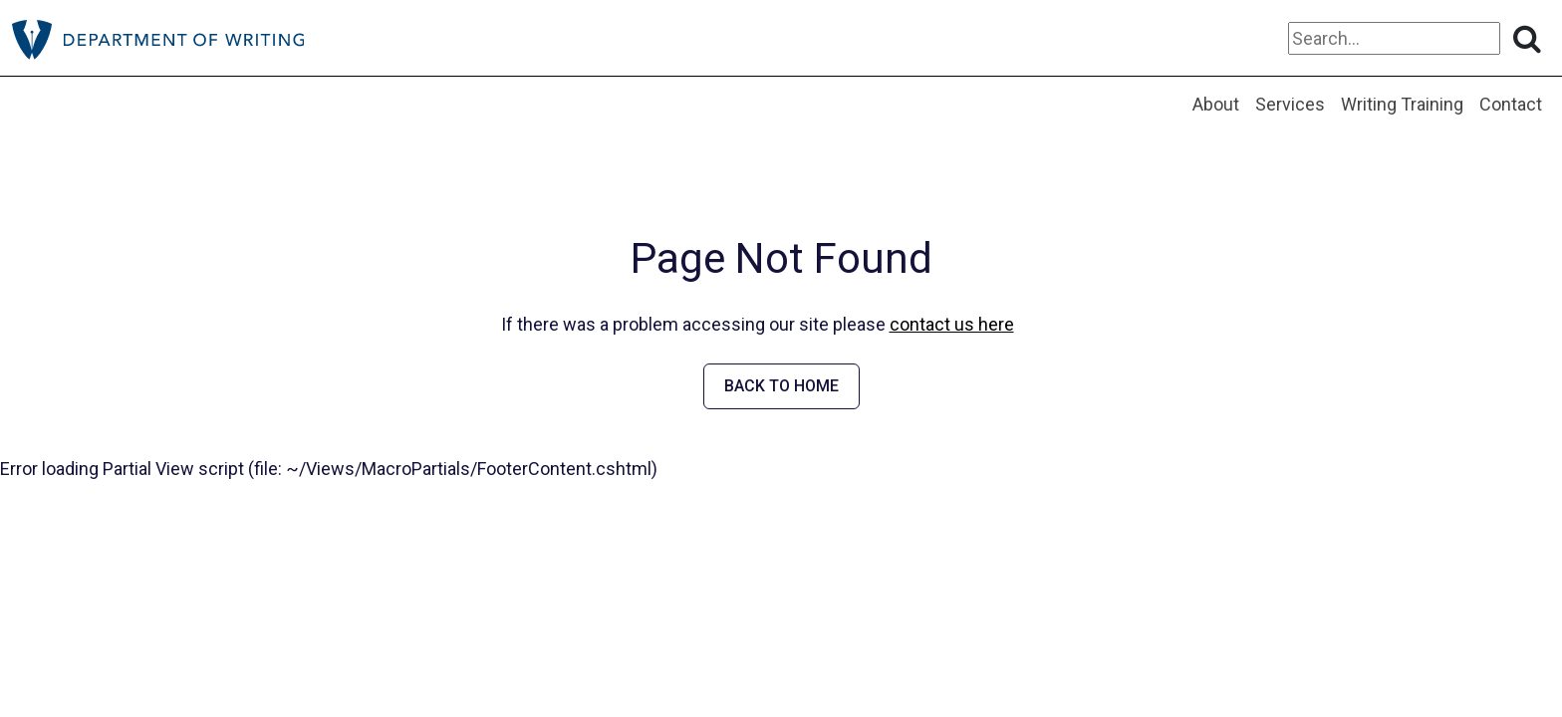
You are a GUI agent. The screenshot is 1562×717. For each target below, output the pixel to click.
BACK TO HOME (781, 385)
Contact (1510, 104)
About (1215, 104)
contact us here (952, 324)
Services (1290, 104)
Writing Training (1402, 104)
